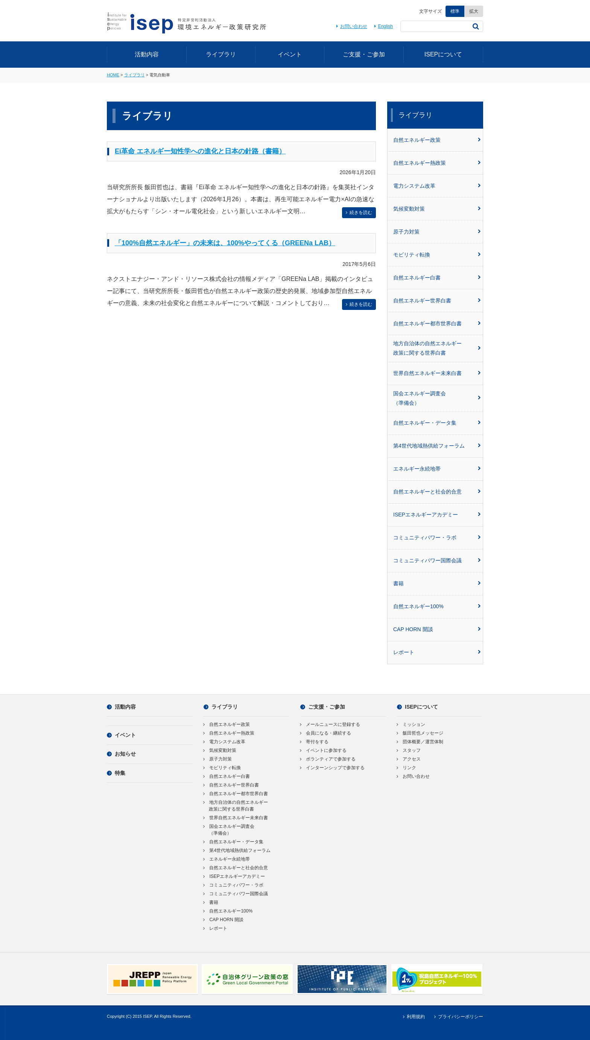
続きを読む (358, 212)
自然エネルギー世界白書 (437, 301)
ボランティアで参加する (328, 759)
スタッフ (409, 750)
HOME (113, 75)
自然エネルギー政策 (437, 140)
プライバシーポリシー (457, 1016)
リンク (406, 767)
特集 (116, 773)
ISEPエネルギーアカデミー (437, 515)
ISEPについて (443, 54)
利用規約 (412, 1016)
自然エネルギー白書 (437, 278)
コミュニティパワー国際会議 (437, 560)
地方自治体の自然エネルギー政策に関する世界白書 (437, 348)
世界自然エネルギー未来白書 (437, 373)
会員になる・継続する (325, 733)
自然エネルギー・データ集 (437, 423)
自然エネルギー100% (437, 606)
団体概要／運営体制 (420, 741)
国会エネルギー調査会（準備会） (437, 398)
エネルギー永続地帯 (437, 469)
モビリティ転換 (437, 255)
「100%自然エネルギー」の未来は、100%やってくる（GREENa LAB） (225, 243)
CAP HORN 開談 (437, 629)
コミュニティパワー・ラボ (437, 537)
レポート (437, 652)
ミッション (411, 724)
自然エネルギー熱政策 (437, 163)
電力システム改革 (437, 186)
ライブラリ (221, 54)
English (382, 26)
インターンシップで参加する (332, 767)
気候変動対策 (437, 209)
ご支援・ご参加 (364, 54)
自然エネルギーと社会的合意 (437, 492)
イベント (290, 54)
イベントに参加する (323, 750)
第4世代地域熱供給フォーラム (437, 446)
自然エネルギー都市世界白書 (437, 323)
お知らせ (121, 754)
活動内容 (147, 54)
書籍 (437, 583)
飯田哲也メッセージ (420, 733)
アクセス (409, 759)
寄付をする (314, 741)
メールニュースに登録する (330, 724)
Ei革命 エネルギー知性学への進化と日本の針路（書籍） (200, 151)
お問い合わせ (350, 26)
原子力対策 (437, 232)
